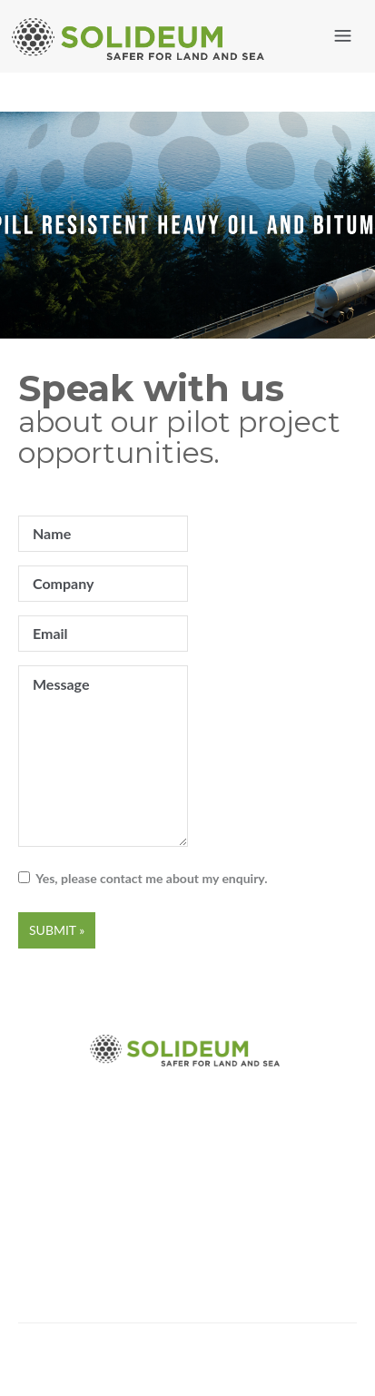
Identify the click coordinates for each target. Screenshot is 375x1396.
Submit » (56, 930)
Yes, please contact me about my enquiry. (149, 878)
